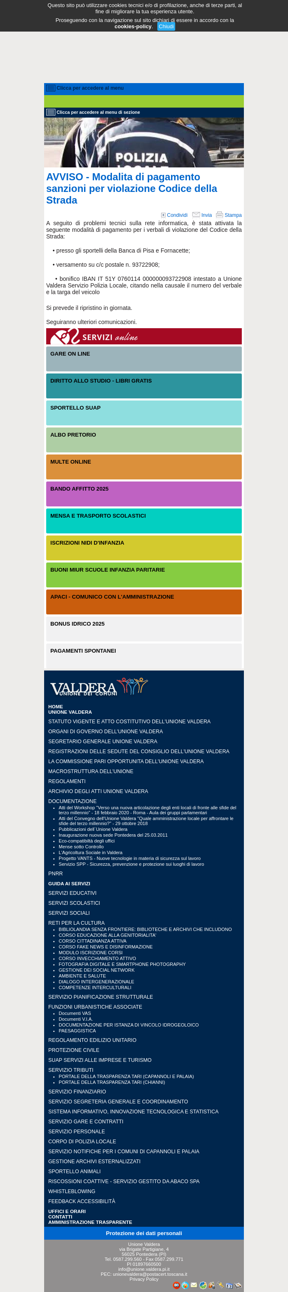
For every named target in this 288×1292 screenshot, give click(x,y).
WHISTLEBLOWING (71, 1191)
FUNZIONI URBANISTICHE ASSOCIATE (95, 1007)
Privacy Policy (144, 1279)
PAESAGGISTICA (77, 1030)
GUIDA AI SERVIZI (69, 883)
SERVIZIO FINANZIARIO (77, 1092)
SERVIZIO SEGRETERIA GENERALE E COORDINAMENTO (118, 1102)
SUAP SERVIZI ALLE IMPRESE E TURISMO (99, 1060)
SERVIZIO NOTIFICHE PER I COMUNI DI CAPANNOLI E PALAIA (123, 1151)
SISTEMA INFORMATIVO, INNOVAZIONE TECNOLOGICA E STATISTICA (133, 1112)
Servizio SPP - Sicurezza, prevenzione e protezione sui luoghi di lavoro (131, 864)
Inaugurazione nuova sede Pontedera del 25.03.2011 (113, 835)
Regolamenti (67, 781)
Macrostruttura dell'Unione (90, 771)
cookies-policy (132, 26)
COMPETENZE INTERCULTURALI (95, 987)
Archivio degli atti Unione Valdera (98, 791)
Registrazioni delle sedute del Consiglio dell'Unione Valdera (138, 751)
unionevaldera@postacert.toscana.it (150, 1274)
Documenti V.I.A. (76, 1019)
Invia (202, 215)
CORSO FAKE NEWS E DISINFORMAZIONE (106, 946)
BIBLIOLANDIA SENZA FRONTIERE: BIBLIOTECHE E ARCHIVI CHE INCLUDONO (145, 929)
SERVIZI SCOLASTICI (74, 903)
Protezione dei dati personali (144, 1233)
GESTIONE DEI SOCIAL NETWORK (96, 970)
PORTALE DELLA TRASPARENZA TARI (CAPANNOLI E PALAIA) (126, 1076)
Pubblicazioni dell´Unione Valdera (93, 829)
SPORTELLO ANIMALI (74, 1171)
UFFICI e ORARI (67, 1211)
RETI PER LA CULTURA (76, 923)
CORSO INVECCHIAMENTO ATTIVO (97, 958)
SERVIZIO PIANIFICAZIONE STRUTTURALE (100, 997)
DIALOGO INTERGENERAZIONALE (96, 981)
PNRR (55, 874)
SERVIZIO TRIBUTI (70, 1070)
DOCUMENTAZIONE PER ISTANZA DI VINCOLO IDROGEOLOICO (129, 1024)
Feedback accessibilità (81, 1201)
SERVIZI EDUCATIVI (72, 893)
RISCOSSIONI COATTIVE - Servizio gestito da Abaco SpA (124, 1181)
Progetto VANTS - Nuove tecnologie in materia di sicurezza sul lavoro (130, 858)
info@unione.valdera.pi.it (143, 1269)
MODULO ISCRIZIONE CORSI (91, 952)
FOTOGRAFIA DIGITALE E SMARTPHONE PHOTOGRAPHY (122, 964)
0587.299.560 (127, 1259)
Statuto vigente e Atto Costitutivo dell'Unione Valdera (129, 722)
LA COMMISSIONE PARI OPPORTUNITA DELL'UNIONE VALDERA (126, 761)
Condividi (174, 215)
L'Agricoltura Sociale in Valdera (90, 852)
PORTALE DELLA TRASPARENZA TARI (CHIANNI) (112, 1082)
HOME (55, 706)
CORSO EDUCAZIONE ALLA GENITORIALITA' (107, 935)
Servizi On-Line (144, 336)
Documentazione (72, 801)
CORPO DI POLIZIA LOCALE (82, 1142)
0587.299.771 (169, 1259)
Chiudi (166, 26)
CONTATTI (60, 1216)
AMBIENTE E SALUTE (82, 975)
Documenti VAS (75, 1013)
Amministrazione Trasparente (90, 1222)
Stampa (229, 215)
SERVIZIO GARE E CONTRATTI (85, 1122)
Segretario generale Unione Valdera (102, 741)
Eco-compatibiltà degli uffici (86, 840)
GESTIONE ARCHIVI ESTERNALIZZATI (94, 1161)
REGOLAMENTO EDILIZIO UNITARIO (92, 1040)
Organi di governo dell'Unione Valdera (105, 731)
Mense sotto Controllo (81, 846)
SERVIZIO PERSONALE (76, 1132)
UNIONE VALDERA (70, 712)
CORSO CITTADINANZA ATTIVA (93, 940)
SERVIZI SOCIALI (69, 913)
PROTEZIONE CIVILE (73, 1050)
